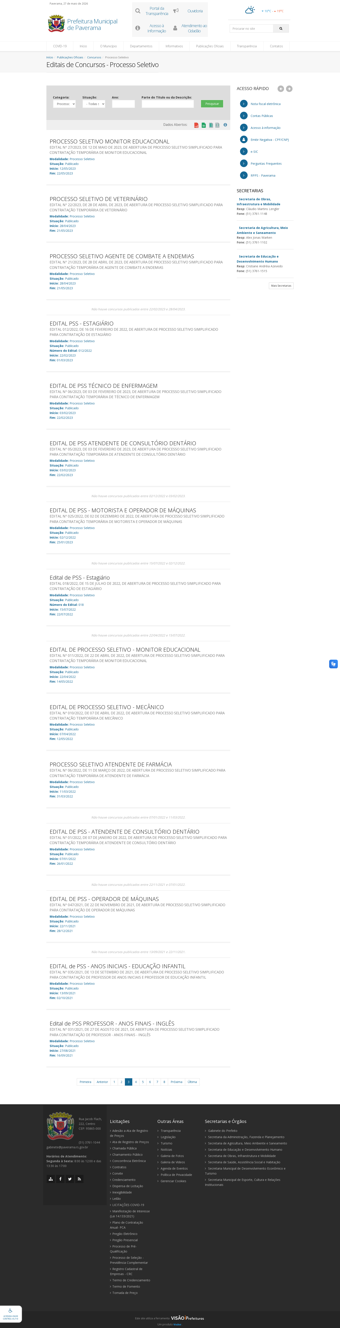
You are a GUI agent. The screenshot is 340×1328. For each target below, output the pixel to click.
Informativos (174, 46)
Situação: (89, 97)
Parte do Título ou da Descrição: (167, 97)
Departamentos (141, 46)
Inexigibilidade (121, 1192)
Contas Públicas (256, 115)
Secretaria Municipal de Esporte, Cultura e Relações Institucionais (242, 1182)
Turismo (164, 1143)
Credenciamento (123, 1180)
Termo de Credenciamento (130, 1280)
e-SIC (249, 151)
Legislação (166, 1137)
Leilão (115, 1199)
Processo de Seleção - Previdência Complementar (129, 1260)
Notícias (164, 1149)
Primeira (85, 1082)
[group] (170, 1319)
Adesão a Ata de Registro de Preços (129, 1133)
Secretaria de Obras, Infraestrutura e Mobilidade (240, 1156)
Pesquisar (212, 104)
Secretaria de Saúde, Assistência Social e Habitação (242, 1162)
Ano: (115, 97)
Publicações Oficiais (210, 46)
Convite (116, 1173)
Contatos (276, 46)
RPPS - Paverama (257, 175)
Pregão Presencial (124, 1240)
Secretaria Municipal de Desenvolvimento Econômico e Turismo (245, 1170)
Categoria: (61, 97)
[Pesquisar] (281, 28)
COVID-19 (60, 46)
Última (192, 1082)
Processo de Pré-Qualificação (123, 1248)
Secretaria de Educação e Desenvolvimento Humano (243, 1149)
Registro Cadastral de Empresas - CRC (126, 1271)
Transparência (247, 46)
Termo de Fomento (125, 1286)
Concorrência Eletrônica (128, 1161)
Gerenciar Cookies (171, 1181)
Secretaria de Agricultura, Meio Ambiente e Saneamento (246, 1143)
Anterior (102, 1082)
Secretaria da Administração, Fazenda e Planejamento (244, 1137)
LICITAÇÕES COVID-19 (127, 1205)
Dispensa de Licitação (126, 1186)
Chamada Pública (123, 1148)
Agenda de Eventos (172, 1168)
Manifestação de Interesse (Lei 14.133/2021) (130, 1213)
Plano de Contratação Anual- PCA (126, 1224)
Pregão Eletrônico (123, 1234)
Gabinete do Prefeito (221, 1131)
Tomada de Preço (124, 1293)
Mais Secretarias (281, 286)
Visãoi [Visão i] (177, 1324)
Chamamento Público (126, 1154)
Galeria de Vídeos (171, 1162)
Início (83, 46)
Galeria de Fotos (170, 1156)
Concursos (94, 57)
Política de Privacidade (174, 1175)
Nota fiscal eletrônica (260, 103)
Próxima (176, 1082)
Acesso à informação (260, 127)
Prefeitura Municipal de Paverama (92, 25)
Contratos (118, 1167)
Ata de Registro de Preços (129, 1142)
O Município (108, 46)
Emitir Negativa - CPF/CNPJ (264, 139)
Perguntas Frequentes (261, 163)
